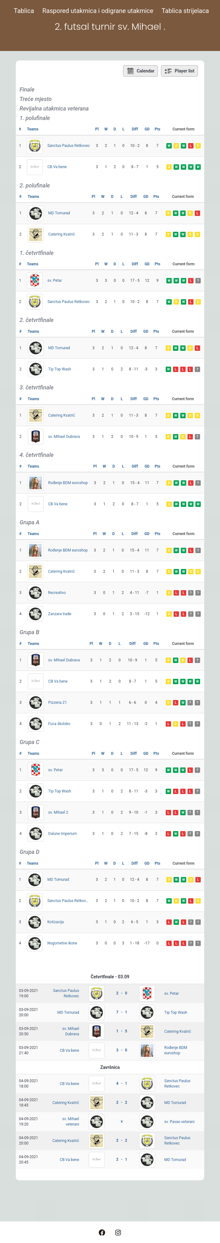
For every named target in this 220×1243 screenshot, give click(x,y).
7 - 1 (121, 1012)
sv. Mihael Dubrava (64, 436)
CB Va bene (57, 167)
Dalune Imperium (62, 833)
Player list (179, 71)
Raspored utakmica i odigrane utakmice (97, 11)
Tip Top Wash (59, 369)
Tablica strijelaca (185, 11)
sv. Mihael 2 (58, 812)
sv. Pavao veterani (179, 1122)
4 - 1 (121, 1083)
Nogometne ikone (62, 943)
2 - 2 (121, 1102)
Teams (32, 129)
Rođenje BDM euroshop (68, 483)
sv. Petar (54, 280)
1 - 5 (121, 1031)
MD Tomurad (59, 213)
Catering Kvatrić (61, 234)
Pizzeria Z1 (57, 702)
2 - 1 (121, 1159)
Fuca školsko (59, 724)
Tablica (24, 11)
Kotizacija (55, 922)
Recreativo (57, 592)
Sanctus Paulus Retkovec (68, 145)
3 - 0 (121, 1050)
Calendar (140, 71)
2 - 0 (121, 993)
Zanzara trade (59, 614)
